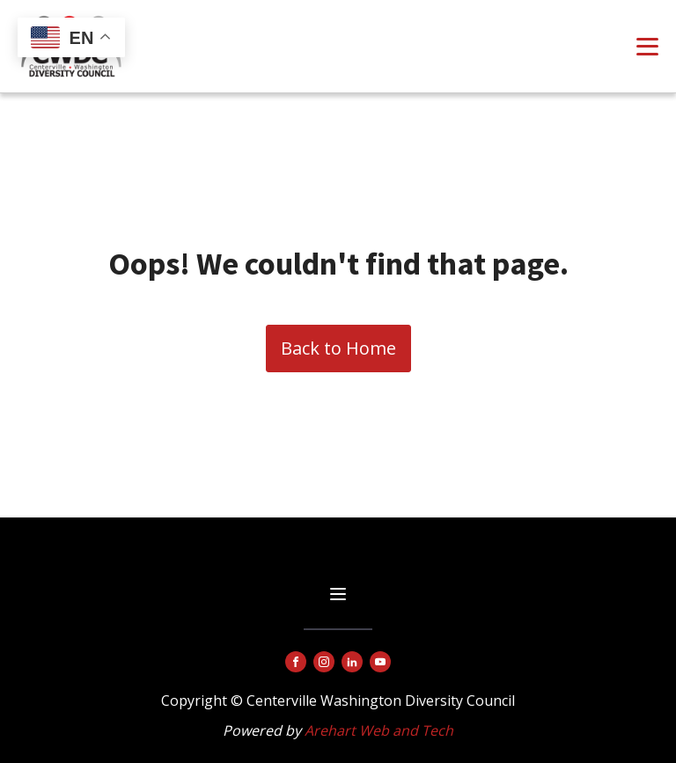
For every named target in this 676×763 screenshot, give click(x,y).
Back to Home (338, 348)
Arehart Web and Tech (379, 730)
